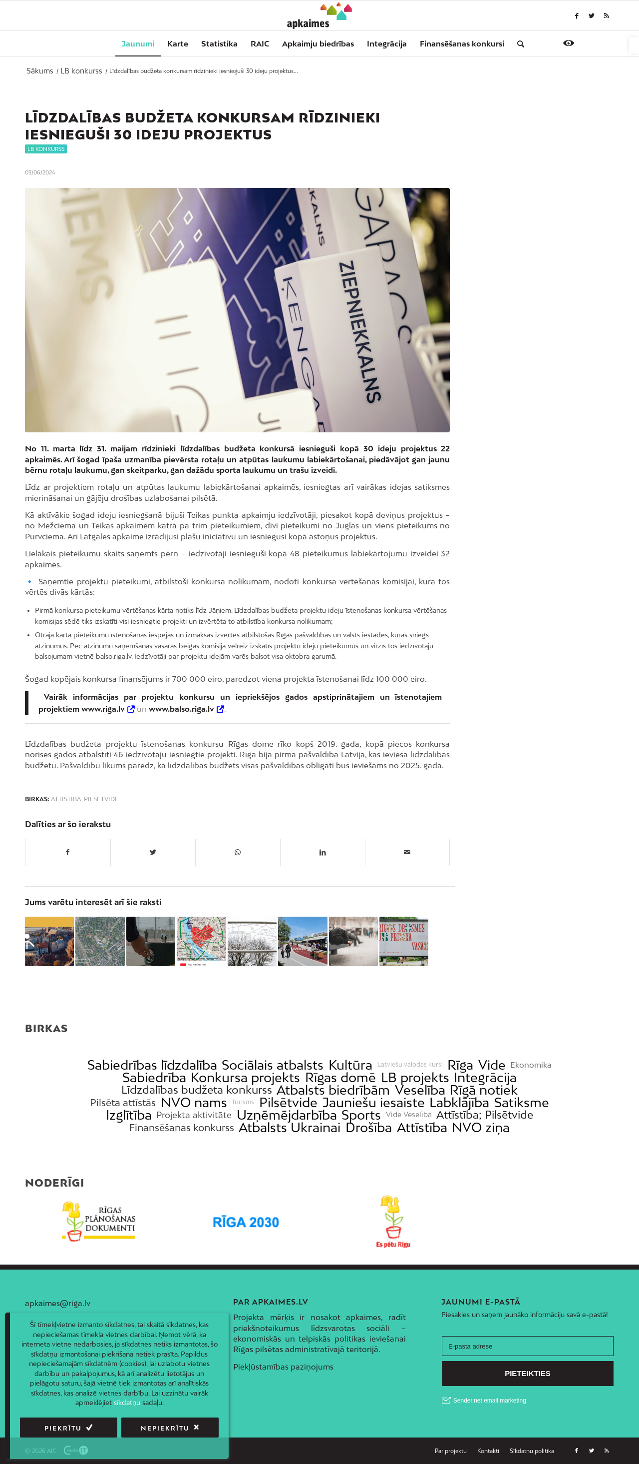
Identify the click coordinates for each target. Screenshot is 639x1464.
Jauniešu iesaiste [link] (373, 1102)
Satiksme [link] (521, 1102)
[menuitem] (138, 43)
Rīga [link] (460, 1065)
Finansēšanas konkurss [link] (181, 1127)
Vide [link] (492, 1065)
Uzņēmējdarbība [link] (287, 1115)
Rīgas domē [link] (340, 1077)
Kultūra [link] (350, 1065)
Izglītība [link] (129, 1115)
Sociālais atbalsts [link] (272, 1065)
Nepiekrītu (165, 1428)
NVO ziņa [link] (481, 1127)
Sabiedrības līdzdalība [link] (152, 1065)
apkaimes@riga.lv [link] (57, 1303)
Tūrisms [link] (243, 1102)
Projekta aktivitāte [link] (194, 1115)
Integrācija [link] (485, 1077)
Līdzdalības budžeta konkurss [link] (196, 1090)
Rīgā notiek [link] (484, 1090)
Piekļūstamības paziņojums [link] (283, 1366)
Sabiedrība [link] (154, 1077)
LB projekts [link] (415, 1077)
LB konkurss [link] (45, 149)
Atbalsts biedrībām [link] (333, 1090)
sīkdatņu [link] (127, 1403)
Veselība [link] (420, 1090)
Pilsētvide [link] (101, 799)
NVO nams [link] (194, 1102)
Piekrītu (63, 1428)
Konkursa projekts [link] (245, 1077)
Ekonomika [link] (531, 1065)
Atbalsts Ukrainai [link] (289, 1127)
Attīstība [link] (66, 799)
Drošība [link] (368, 1127)
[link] (634, 45)
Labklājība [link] (459, 1102)
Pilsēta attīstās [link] (123, 1102)
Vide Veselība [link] (409, 1114)
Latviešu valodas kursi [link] (410, 1065)
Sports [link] (361, 1115)
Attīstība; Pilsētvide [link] (484, 1115)
